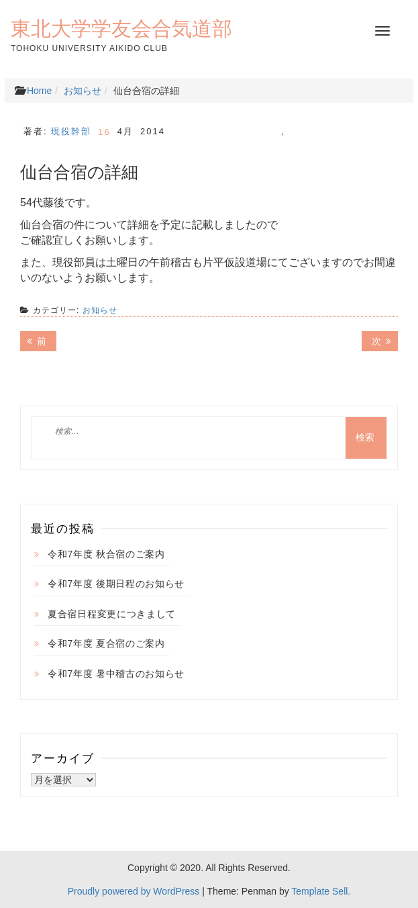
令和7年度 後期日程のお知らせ (116, 583)
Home (39, 90)
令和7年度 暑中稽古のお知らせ (116, 673)
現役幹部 (71, 131)
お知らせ (82, 90)
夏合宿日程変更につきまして (112, 613)
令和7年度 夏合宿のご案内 (106, 643)
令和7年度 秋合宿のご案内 (106, 554)
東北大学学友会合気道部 (121, 28)
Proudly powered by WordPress (134, 891)
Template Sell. (320, 891)
